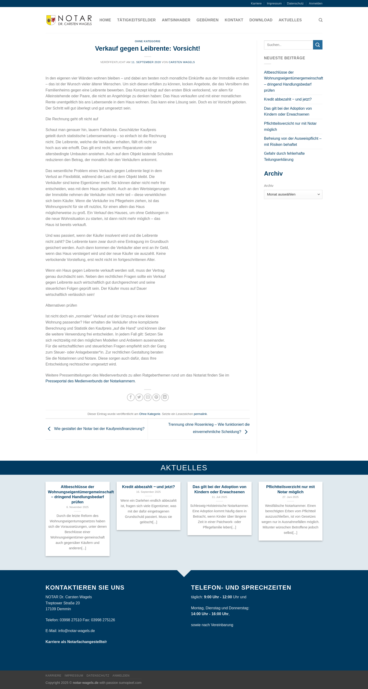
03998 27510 (70, 620)
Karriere (256, 3)
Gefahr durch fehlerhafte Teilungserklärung (284, 156)
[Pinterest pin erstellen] (156, 397)
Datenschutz (295, 3)
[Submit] (317, 44)
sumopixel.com (130, 683)
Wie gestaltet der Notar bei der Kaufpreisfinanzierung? (95, 429)
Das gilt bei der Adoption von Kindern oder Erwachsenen (288, 111)
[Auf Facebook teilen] (131, 397)
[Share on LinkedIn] (165, 397)
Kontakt (234, 20)
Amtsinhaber (176, 20)
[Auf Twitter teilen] (139, 397)
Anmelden (315, 3)
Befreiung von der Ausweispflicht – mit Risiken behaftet (293, 141)
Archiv (268, 186)
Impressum (274, 3)
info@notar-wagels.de (76, 631)
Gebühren (207, 20)
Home (105, 20)
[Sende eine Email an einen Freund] (148, 397)
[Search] (320, 20)
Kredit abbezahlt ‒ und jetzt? (288, 99)
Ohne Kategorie (148, 41)
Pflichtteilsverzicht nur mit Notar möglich (290, 126)
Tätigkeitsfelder (136, 20)
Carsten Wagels (182, 62)
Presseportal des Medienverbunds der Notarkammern (90, 381)
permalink (200, 414)
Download (261, 20)
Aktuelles (290, 20)
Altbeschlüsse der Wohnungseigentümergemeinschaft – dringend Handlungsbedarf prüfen (293, 81)
